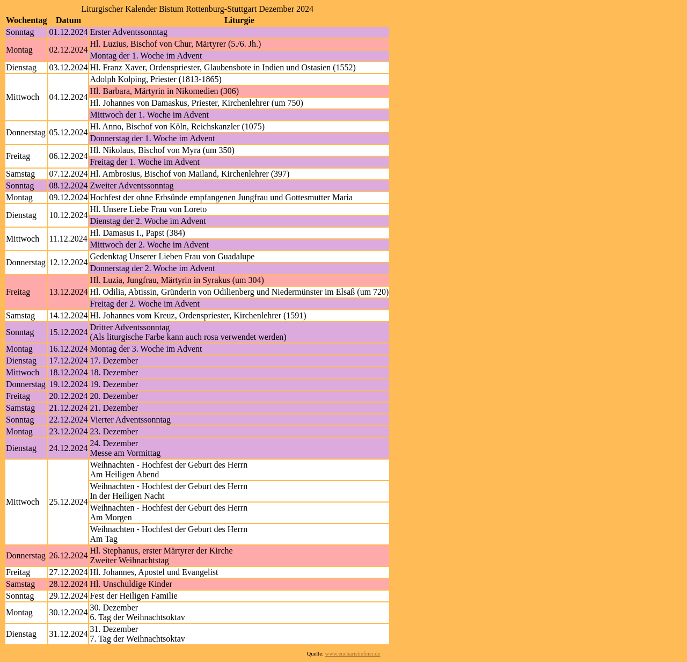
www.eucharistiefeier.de (353, 654)
